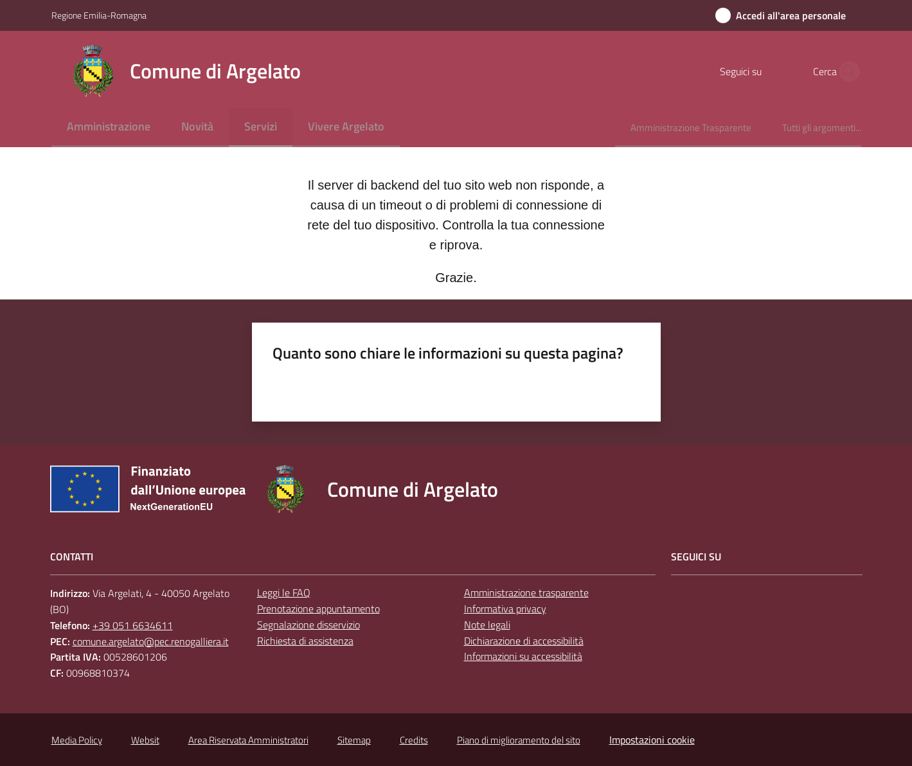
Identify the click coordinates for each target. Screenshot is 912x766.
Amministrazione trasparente (526, 592)
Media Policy (76, 740)
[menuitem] (108, 127)
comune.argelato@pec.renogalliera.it (151, 641)
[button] (845, 71)
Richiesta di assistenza (305, 640)
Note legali (487, 624)
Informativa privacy (505, 608)
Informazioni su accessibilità (523, 656)
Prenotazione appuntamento (318, 608)
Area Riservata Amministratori (248, 740)
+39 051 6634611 (133, 625)
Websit (145, 740)
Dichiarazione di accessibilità (524, 640)
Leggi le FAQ (283, 592)
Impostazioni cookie (652, 739)
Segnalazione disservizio (308, 624)
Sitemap (354, 740)
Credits (414, 740)
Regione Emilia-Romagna (99, 15)
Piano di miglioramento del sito (518, 740)
